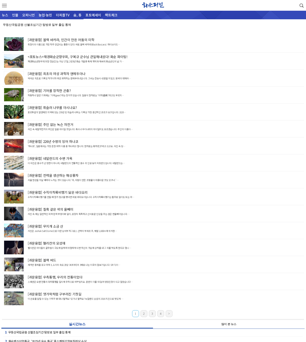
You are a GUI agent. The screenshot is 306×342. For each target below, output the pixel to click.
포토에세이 (93, 14)
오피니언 (28, 14)
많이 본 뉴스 (228, 324)
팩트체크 (111, 14)
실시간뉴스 (77, 324)
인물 (15, 14)
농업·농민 (45, 14)
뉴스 (5, 14)
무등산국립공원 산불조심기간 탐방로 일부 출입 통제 (37, 24)
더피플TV (62, 14)
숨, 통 (77, 14)
